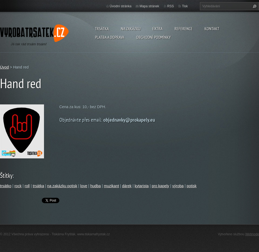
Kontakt (212, 28)
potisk (192, 186)
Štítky (6, 175)
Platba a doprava (109, 37)
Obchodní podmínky (153, 37)
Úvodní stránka (121, 6)
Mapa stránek (149, 6)
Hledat (254, 6)
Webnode (252, 234)
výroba (178, 186)
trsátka (38, 186)
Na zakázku (131, 28)
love (83, 186)
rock (17, 186)
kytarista (142, 186)
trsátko (5, 186)
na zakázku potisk (62, 186)
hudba (95, 186)
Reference (184, 28)
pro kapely (160, 186)
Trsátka (102, 28)
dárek (126, 186)
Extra (157, 28)
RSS (170, 6)
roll (27, 186)
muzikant (111, 186)
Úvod (4, 67)
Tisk (185, 6)
